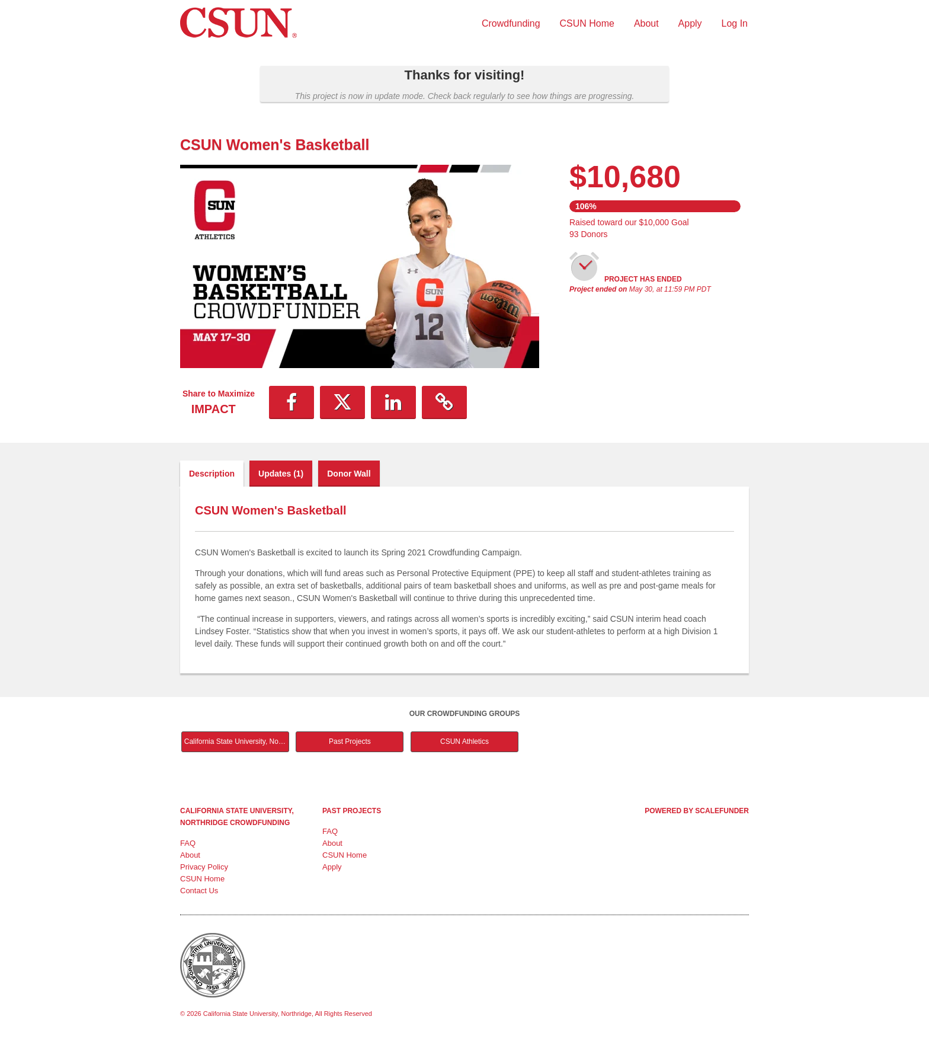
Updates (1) (280, 473)
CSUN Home (587, 23)
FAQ (188, 843)
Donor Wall (348, 473)
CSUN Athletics (464, 741)
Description (212, 473)
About (646, 23)
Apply (690, 23)
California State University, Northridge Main (236, 741)
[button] (291, 402)
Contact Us (199, 890)
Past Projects (350, 741)
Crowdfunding (511, 23)
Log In (735, 23)
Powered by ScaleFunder (697, 811)
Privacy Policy (204, 866)
